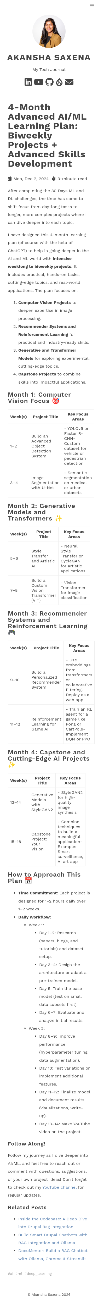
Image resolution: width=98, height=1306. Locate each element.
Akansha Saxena (49, 57)
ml (20, 1273)
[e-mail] (69, 83)
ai (11, 1273)
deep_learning (39, 1273)
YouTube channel (59, 1187)
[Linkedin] (28, 83)
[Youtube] (38, 83)
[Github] (49, 83)
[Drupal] (59, 83)
